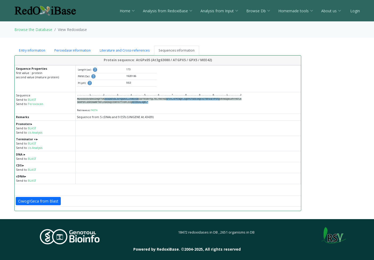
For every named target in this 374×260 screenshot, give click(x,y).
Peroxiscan (35, 104)
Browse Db (258, 10)
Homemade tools (295, 10)
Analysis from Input (219, 10)
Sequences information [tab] (177, 50)
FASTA (94, 110)
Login (354, 10)
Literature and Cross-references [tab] (125, 50)
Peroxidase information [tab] (72, 50)
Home (127, 10)
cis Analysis (35, 132)
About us (331, 10)
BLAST (32, 100)
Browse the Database (33, 29)
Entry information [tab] (32, 50)
